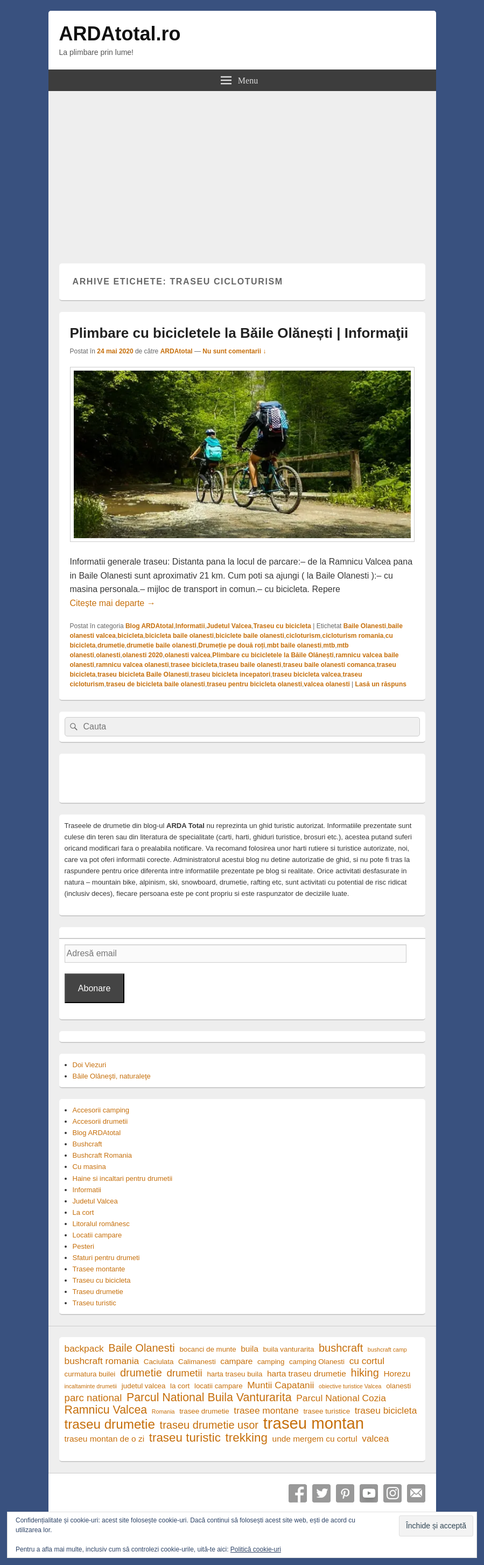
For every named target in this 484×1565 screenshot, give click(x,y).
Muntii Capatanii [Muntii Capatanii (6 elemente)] (280, 1385)
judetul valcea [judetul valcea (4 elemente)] (144, 1386)
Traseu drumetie (98, 1292)
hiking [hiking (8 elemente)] (365, 1373)
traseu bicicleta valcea (306, 674)
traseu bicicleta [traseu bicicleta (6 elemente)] (386, 1410)
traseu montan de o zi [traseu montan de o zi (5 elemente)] (105, 1438)
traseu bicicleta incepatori (230, 674)
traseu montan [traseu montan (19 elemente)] (313, 1423)
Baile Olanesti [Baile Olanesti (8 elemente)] (141, 1348)
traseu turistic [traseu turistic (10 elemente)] (185, 1437)
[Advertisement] (242, 171)
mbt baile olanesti (294, 645)
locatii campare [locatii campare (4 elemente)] (218, 1386)
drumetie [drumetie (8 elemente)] (141, 1373)
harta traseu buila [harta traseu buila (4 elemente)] (234, 1374)
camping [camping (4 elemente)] (270, 1362)
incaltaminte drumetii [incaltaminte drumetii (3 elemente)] (91, 1386)
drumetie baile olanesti (162, 645)
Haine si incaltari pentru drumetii (123, 1178)
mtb (329, 645)
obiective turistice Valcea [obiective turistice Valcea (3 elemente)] (350, 1386)
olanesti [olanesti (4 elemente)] (398, 1386)
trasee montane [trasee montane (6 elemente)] (266, 1410)
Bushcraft (87, 1144)
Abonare (94, 988)
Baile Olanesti (364, 626)
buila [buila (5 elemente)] (249, 1348)
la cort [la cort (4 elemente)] (180, 1386)
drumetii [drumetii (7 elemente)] (184, 1373)
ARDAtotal (176, 351)
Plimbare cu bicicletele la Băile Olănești (272, 655)
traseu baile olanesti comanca (329, 665)
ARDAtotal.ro (120, 34)
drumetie (111, 645)
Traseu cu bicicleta (282, 626)
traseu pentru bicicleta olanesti (254, 684)
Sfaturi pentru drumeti (106, 1258)
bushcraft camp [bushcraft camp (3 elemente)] (387, 1349)
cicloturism (303, 635)
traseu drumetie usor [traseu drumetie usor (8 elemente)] (209, 1425)
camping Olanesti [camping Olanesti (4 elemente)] (317, 1362)
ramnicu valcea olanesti (132, 665)
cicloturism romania (352, 635)
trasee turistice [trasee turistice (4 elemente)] (326, 1411)
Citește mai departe (113, 603)
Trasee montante (99, 1269)
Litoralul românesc (101, 1224)
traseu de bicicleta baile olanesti (155, 684)
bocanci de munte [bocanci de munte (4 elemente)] (207, 1349)
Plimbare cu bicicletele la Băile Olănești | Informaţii (239, 333)
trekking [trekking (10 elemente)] (247, 1437)
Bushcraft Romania (102, 1155)
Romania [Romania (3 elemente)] (163, 1411)
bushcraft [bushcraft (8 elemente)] (341, 1348)
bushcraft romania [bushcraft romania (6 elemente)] (102, 1360)
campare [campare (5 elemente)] (236, 1361)
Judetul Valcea (229, 626)
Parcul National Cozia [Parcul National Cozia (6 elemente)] (341, 1398)
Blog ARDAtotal (149, 626)
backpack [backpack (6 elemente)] (84, 1348)
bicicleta (130, 635)
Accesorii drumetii (100, 1121)
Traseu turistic (94, 1303)
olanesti (108, 655)
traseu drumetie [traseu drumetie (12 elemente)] (110, 1424)
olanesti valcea (188, 655)
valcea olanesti (326, 684)
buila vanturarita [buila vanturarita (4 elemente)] (288, 1349)
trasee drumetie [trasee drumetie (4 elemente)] (204, 1411)
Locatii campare (97, 1235)
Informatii (190, 626)
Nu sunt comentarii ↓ (234, 351)
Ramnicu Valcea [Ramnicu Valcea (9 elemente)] (106, 1410)
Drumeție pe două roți (231, 645)
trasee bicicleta (194, 665)
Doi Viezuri (90, 1065)
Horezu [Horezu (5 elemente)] (396, 1373)
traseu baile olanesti (250, 665)
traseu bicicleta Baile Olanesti (143, 674)
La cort (83, 1212)
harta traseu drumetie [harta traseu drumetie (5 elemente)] (306, 1373)
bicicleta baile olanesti (179, 635)
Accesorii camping (101, 1110)
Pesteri (83, 1246)
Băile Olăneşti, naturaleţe (112, 1076)
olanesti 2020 (142, 655)
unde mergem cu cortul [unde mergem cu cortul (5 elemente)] (314, 1438)
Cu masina (89, 1167)
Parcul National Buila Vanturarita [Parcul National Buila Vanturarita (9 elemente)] (209, 1397)
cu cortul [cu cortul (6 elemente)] (367, 1360)
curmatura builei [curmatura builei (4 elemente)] (90, 1374)
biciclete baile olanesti (249, 635)
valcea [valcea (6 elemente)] (375, 1438)
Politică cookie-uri (255, 1549)
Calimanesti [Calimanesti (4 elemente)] (197, 1362)
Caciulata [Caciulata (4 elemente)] (159, 1362)
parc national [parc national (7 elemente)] (93, 1397)
